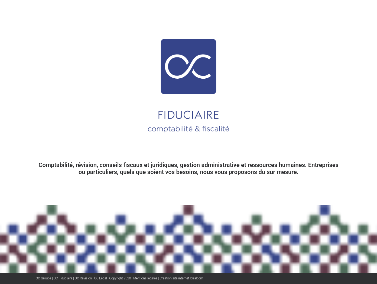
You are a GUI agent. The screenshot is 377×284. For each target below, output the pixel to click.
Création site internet (174, 278)
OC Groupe (43, 278)
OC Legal (100, 278)
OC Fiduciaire (63, 278)
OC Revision (83, 278)
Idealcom (196, 278)
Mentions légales (145, 278)
